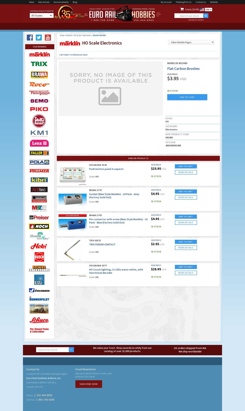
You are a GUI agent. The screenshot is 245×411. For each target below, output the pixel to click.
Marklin (69, 35)
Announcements (61, 2)
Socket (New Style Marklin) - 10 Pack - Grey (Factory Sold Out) (114, 195)
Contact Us (201, 2)
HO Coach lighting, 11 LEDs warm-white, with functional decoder (116, 271)
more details (185, 172)
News (31, 2)
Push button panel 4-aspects (106, 169)
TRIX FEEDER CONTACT (102, 244)
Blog (75, 2)
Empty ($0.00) (192, 9)
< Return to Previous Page (73, 55)
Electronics (87, 35)
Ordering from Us (183, 2)
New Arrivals (43, 2)
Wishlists (214, 2)
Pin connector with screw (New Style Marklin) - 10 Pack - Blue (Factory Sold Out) (118, 220)
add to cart (187, 97)
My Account (166, 2)
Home (62, 35)
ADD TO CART (186, 166)
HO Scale (77, 35)
